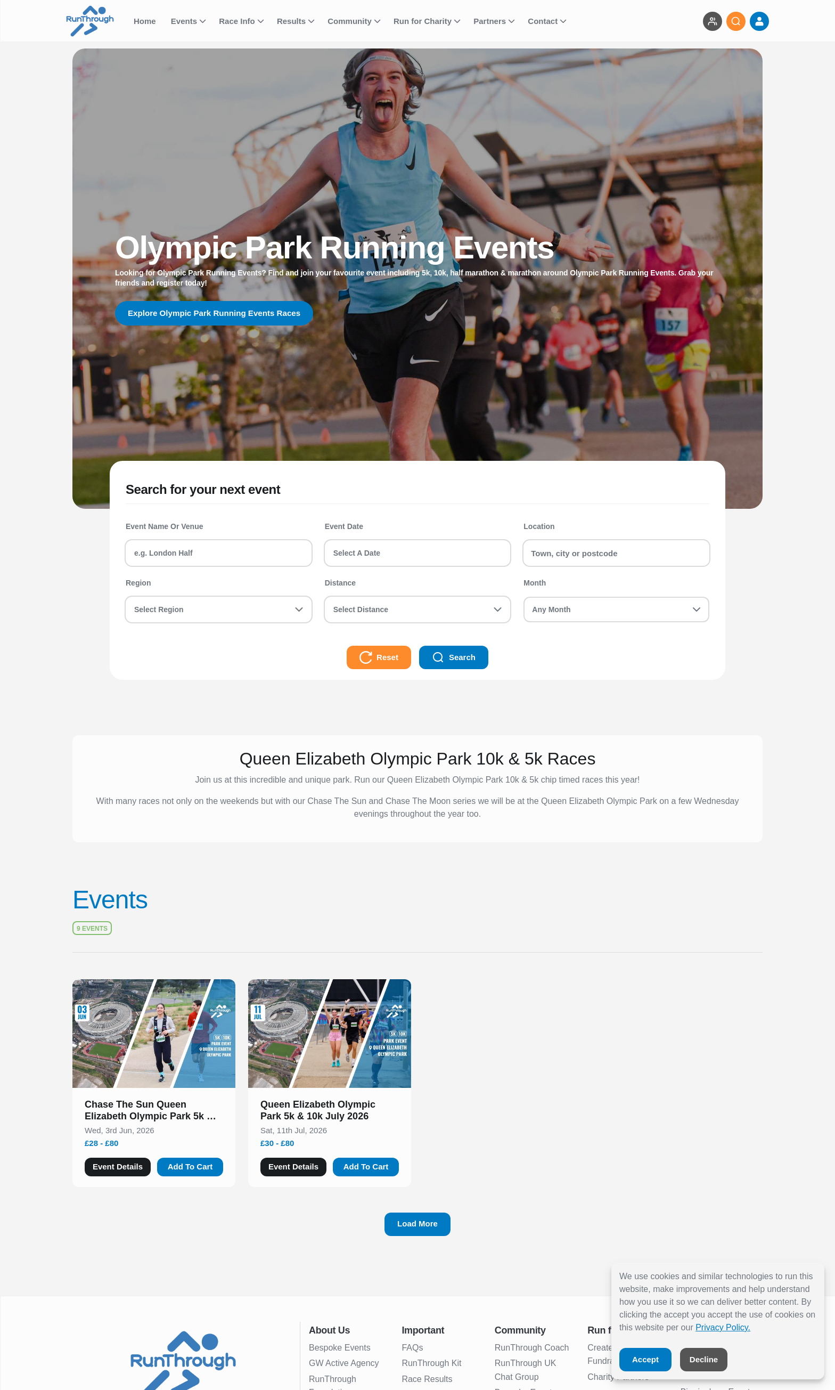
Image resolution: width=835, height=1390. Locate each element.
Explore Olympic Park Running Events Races (219, 313)
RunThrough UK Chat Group (525, 1370)
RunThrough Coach (532, 1347)
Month (534, 583)
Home (146, 21)
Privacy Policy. (722, 1327)
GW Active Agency (344, 1363)
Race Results (427, 1379)
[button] (154, 1112)
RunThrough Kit (431, 1363)
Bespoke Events (340, 1347)
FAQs (412, 1347)
